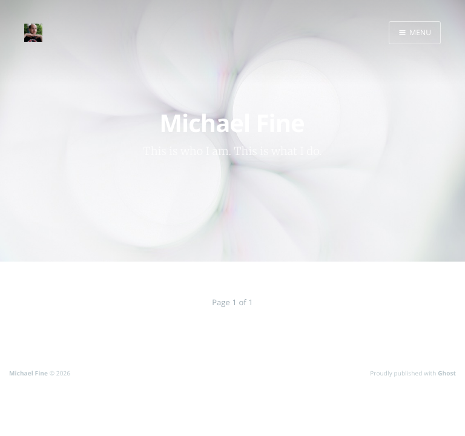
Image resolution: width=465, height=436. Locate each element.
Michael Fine (28, 373)
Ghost (447, 373)
